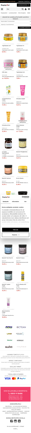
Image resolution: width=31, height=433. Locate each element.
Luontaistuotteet (13, 13)
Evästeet (27, 411)
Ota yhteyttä (25, 408)
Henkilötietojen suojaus (12, 413)
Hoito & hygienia (22, 13)
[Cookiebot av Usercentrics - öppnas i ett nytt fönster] (22, 197)
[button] (29, 9)
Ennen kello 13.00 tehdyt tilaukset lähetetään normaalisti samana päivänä (15, 362)
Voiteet (28, 13)
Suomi (15, 429)
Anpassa (15, 234)
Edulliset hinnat (16, 409)
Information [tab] (15, 201)
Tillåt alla (15, 229)
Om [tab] (25, 201)
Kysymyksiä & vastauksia (20, 406)
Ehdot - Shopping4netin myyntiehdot (13, 411)
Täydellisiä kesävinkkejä (7, 1)
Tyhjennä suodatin (24, 27)
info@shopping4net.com (15, 399)
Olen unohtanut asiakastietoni (12, 408)
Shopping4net (4, 13)
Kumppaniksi (23, 413)
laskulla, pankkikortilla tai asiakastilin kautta (15, 376)
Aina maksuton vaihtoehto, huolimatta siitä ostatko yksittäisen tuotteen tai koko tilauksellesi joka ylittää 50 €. (15, 356)
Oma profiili (8, 406)
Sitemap (22, 426)
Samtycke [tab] (6, 201)
